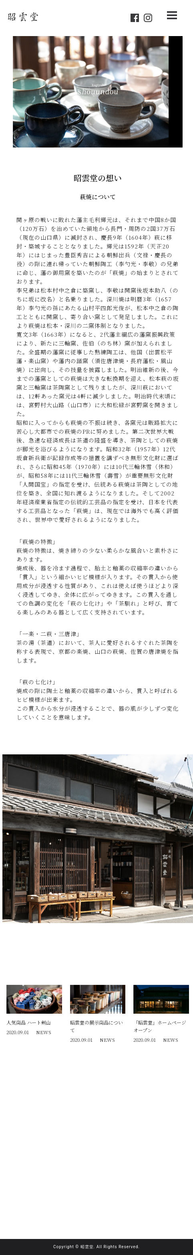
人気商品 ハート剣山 (28, 1022)
